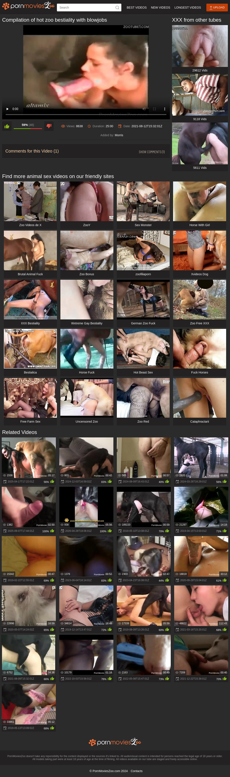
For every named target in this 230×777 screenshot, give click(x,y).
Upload (217, 7)
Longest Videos (188, 7)
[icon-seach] (117, 7)
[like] (7, 126)
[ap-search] (89, 7)
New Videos (160, 7)
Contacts (137, 771)
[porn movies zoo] (28, 5)
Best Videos (137, 7)
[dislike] (49, 126)
